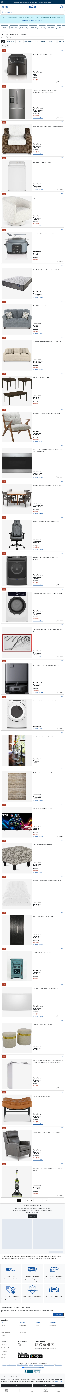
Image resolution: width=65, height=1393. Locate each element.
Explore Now (32, 1216)
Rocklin (51, 1329)
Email (2, 1312)
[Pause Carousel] (2, 2)
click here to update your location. (32, 20)
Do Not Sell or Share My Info (30, 1367)
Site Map (41, 1367)
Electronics (23, 27)
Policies (31, 1365)
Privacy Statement (38, 1365)
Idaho (38, 1323)
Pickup (10, 31)
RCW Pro (3, 1358)
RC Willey (4, 31)
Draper (3, 1336)
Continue (58, 1314)
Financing (4, 1351)
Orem (2, 1329)
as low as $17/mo (38, 836)
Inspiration (51, 27)
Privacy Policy (58, 1382)
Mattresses (33, 27)
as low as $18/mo (38, 585)
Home (4, 1365)
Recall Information (11, 1365)
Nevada (22, 1323)
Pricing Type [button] (51, 42)
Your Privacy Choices (48, 1385)
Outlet (59, 27)
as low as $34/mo (38, 477)
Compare (60, 82)
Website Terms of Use (22, 1365)
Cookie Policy (58, 1365)
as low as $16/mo (38, 621)
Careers (3, 1354)
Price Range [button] (28, 42)
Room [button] (43, 42)
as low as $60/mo (38, 369)
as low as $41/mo (38, 118)
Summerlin (22, 1325)
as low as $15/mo (38, 154)
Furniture (4, 27)
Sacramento (52, 1325)
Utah (3, 1323)
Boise (37, 1325)
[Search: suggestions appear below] (32, 12)
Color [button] (36, 42)
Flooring (42, 27)
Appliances (14, 27)
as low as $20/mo (38, 728)
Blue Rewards (5, 1348)
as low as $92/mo (38, 513)
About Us (4, 1344)
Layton (3, 1325)
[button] (3, 41)
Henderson (22, 1332)
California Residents (49, 1365)
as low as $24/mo (38, 297)
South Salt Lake (5, 1332)
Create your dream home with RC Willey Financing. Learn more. (32, 2)
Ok (16, 1385)
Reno (21, 1329)
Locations (4, 1320)
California (52, 1323)
